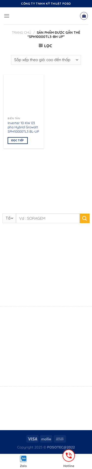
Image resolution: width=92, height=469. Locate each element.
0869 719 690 (27, 332)
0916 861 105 (45, 294)
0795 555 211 (28, 374)
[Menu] (7, 16)
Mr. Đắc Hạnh (41, 368)
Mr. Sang (25, 294)
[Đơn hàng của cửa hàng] (46, 60)
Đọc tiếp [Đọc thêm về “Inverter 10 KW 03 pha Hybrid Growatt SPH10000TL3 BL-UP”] (17, 140)
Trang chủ (21, 32)
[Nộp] (85, 218)
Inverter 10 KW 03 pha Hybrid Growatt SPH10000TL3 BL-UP (23, 127)
